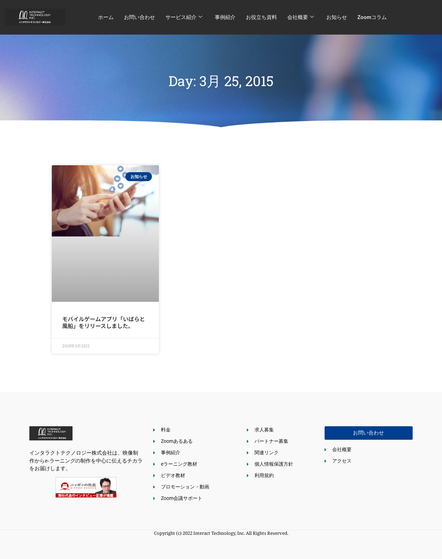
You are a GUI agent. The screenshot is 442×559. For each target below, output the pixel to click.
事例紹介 (225, 17)
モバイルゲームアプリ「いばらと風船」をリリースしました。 (103, 322)
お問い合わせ (139, 17)
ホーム (106, 17)
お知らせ (336, 17)
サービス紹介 (183, 17)
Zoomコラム (372, 17)
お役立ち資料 (261, 17)
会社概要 (300, 17)
